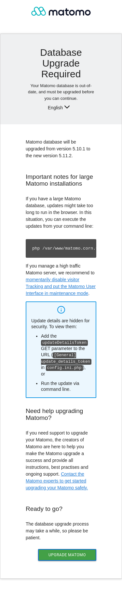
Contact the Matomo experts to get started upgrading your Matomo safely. (57, 479)
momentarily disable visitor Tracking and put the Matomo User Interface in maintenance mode (61, 286)
